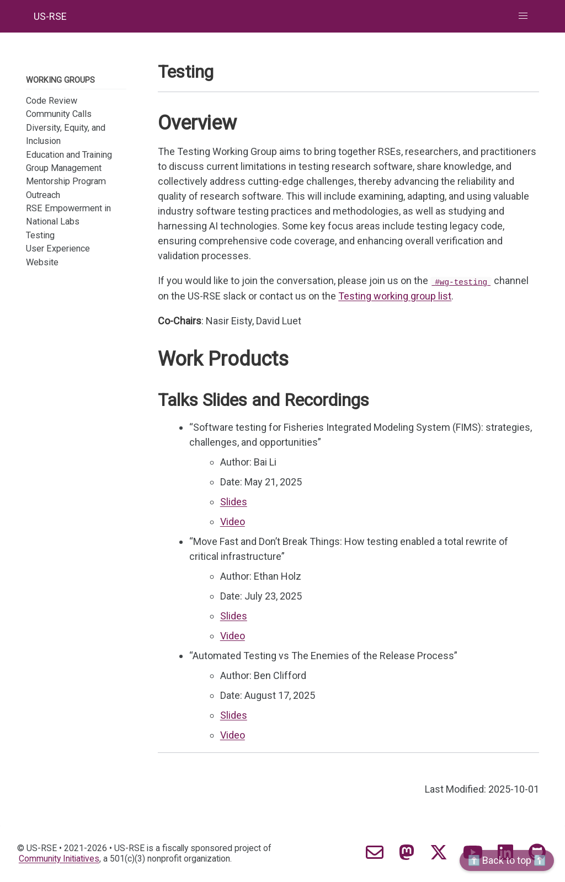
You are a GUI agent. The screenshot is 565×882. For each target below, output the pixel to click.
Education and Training (69, 154)
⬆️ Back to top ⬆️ (507, 860)
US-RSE (50, 16)
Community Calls (59, 114)
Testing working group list (394, 296)
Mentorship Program (66, 181)
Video (232, 521)
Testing (40, 235)
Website (42, 262)
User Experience (58, 248)
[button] (523, 16)
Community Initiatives (59, 859)
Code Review (51, 100)
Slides (233, 501)
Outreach (43, 195)
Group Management (64, 168)
